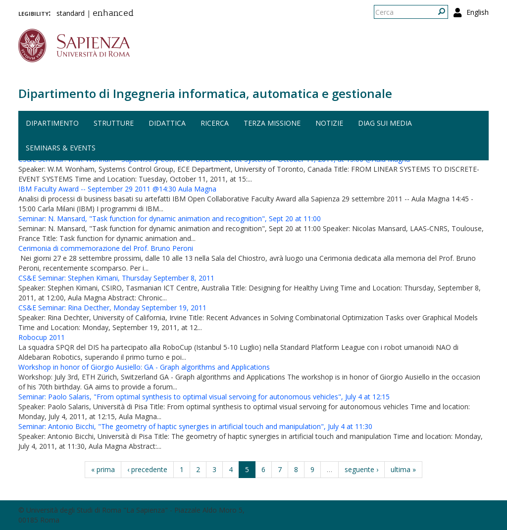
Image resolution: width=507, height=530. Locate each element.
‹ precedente (147, 469)
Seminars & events (61, 147)
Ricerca (215, 123)
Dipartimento (52, 123)
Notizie (329, 123)
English (477, 12)
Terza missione (272, 123)
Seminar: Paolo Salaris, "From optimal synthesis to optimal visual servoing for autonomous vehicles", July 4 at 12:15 (204, 396)
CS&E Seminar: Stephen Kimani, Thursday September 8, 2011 (116, 278)
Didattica (167, 123)
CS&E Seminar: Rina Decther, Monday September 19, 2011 (112, 307)
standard (70, 13)
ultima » (403, 469)
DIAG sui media (385, 123)
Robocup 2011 (41, 337)
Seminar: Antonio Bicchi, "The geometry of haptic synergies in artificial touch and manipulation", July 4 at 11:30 (195, 426)
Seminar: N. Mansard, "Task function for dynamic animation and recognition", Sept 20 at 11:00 (169, 218)
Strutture (114, 123)
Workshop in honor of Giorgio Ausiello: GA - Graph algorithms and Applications (144, 367)
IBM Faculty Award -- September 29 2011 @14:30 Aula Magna (117, 188)
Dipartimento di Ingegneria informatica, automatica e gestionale (205, 93)
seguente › (361, 469)
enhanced (113, 13)
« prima (103, 469)
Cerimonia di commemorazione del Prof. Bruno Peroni (105, 248)
